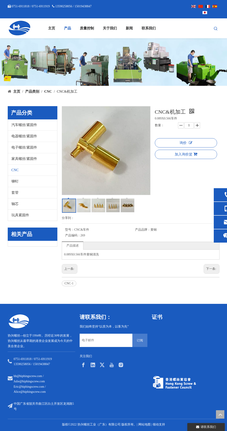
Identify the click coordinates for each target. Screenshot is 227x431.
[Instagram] (121, 365)
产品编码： (73, 235)
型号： (69, 229)
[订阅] (139, 340)
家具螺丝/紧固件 (24, 159)
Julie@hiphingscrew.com (29, 381)
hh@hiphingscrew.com (28, 376)
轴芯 (15, 204)
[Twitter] (102, 365)
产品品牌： (142, 229)
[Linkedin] (93, 365)
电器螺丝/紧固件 (24, 136)
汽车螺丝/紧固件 (24, 125)
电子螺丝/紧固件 (24, 147)
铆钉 (15, 181)
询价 (186, 143)
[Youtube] (111, 365)
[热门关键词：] (215, 28)
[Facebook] (83, 365)
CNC (15, 170)
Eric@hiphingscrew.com (29, 386)
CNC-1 (69, 283)
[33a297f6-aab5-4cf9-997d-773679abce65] (174, 382)
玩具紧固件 (20, 215)
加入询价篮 (186, 154)
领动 (156, 424)
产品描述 (72, 245)
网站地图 (144, 424)
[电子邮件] (105, 340)
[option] (169, 346)
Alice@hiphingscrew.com (30, 391)
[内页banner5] (113, 62)
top (220, 414)
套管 (15, 192)
